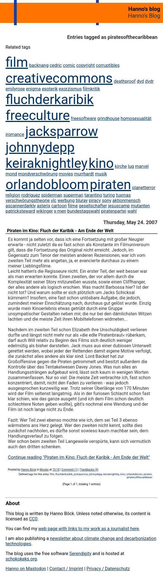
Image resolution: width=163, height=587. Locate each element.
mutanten (140, 205)
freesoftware (83, 118)
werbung (66, 200)
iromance (15, 134)
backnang (39, 65)
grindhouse (108, 118)
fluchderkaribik (50, 99)
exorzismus (70, 88)
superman (73, 195)
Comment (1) (69, 469)
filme (73, 205)
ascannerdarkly (21, 205)
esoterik (50, 88)
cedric (56, 65)
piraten (110, 184)
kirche (121, 166)
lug (131, 166)
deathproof (125, 81)
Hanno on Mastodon (26, 568)
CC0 (33, 519)
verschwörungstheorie (28, 200)
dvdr (149, 81)
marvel (141, 166)
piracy (95, 200)
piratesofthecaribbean (139, 477)
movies (66, 174)
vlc (53, 200)
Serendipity (80, 553)
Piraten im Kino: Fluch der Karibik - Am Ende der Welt (60, 230)
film (17, 62)
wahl (131, 211)
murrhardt (84, 174)
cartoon (59, 205)
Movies (44, 469)
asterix (43, 205)
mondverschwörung (37, 174)
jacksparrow (61, 131)
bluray (82, 200)
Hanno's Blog (144, 15)
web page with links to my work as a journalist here (88, 528)
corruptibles (107, 65)
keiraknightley (47, 163)
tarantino (93, 195)
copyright (85, 65)
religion (13, 195)
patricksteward (20, 211)
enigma (33, 88)
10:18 (55, 469)
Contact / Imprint (66, 568)
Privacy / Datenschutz (108, 568)
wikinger (44, 211)
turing (109, 195)
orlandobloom (47, 184)
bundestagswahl (83, 211)
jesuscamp (119, 205)
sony (106, 200)
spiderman (51, 195)
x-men (60, 211)
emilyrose (15, 88)
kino (101, 163)
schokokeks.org (21, 559)
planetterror (143, 187)
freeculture (38, 115)
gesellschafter (93, 205)
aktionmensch (126, 200)
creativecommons (59, 78)
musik (101, 174)
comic (69, 65)
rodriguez (30, 195)
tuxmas (123, 195)
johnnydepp (40, 147)
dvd (140, 81)
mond (11, 174)
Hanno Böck (28, 469)
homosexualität (136, 118)
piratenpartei (113, 211)
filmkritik (91, 88)
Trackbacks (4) (89, 469)
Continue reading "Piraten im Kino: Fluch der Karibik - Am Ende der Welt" (79, 457)
